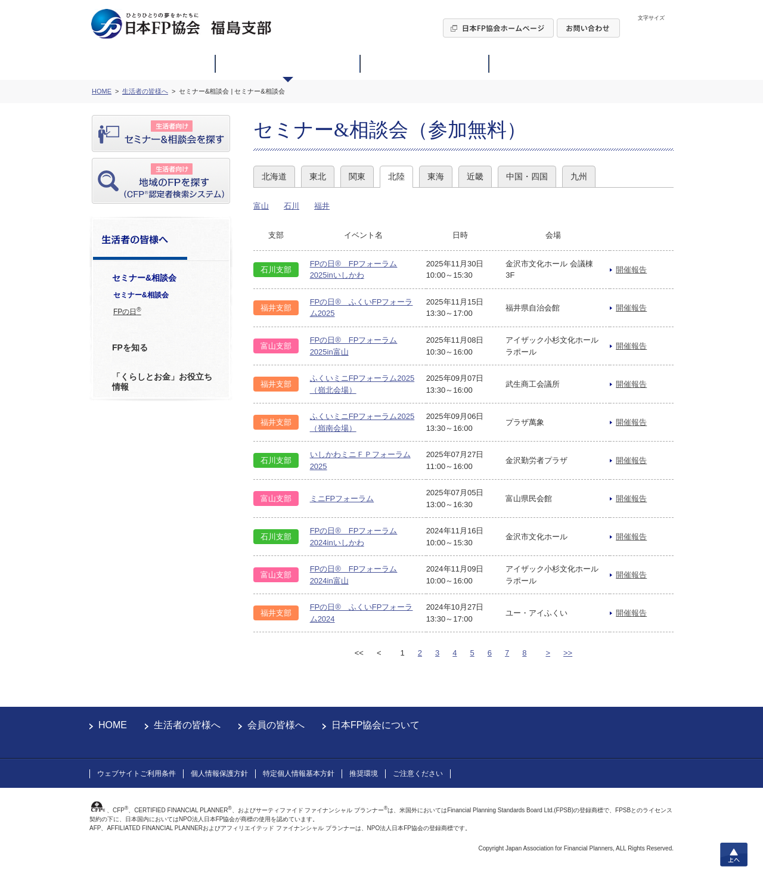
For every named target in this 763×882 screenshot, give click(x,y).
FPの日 (127, 311)
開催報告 (631, 269)
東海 (435, 176)
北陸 (396, 176)
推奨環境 (363, 773)
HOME (112, 725)
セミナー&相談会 (141, 295)
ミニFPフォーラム (342, 498)
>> (567, 652)
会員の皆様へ (276, 725)
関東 (357, 176)
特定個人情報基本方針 (298, 773)
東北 (317, 176)
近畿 (475, 176)
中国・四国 (527, 176)
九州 (578, 176)
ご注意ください (418, 773)
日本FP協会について (375, 725)
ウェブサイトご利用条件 (136, 773)
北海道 (274, 176)
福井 (322, 205)
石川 (291, 205)
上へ (733, 854)
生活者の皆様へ (187, 725)
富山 (261, 205)
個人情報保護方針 (219, 773)
